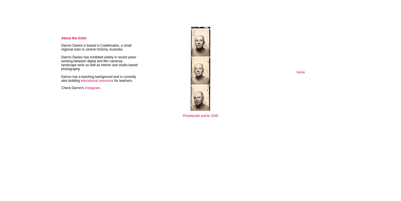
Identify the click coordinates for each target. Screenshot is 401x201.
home (301, 72)
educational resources (97, 81)
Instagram (92, 88)
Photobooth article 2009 (200, 116)
